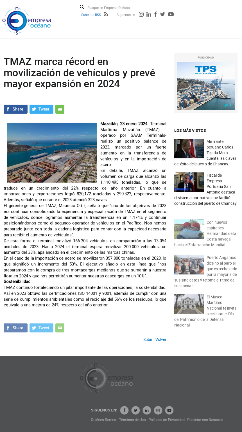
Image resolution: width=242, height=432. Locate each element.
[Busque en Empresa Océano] (112, 7)
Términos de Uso (156, 419)
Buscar (82, 7)
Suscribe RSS (91, 14)
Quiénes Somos (127, 419)
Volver (160, 339)
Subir (147, 339)
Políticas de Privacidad (191, 419)
